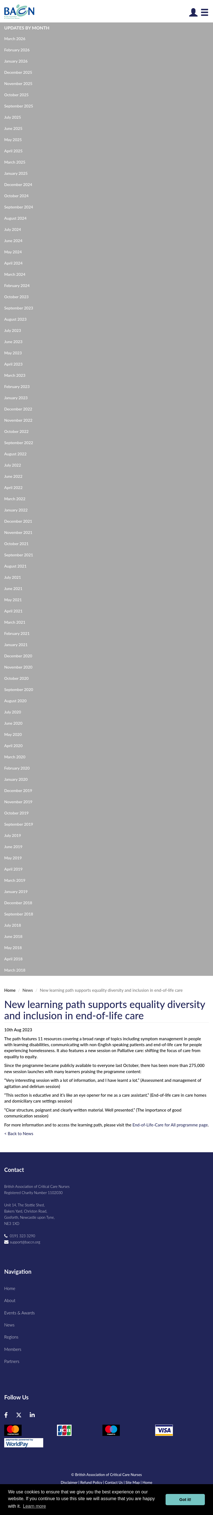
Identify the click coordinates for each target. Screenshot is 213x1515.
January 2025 (16, 173)
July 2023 (12, 330)
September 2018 (18, 914)
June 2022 (13, 476)
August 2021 (15, 566)
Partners (11, 1361)
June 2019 (13, 846)
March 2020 (14, 756)
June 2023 (13, 341)
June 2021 (13, 588)
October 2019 (16, 813)
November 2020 (18, 667)
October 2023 (16, 296)
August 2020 (15, 700)
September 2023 (18, 308)
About (9, 1300)
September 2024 (18, 207)
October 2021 (16, 543)
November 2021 (18, 532)
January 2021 (16, 644)
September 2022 (18, 442)
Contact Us (114, 1482)
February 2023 (17, 386)
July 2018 (12, 925)
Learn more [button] (34, 1506)
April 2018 (13, 958)
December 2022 (18, 409)
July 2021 (12, 577)
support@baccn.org (25, 1242)
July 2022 (12, 465)
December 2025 (18, 72)
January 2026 (16, 61)
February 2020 (17, 768)
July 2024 (12, 229)
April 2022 (13, 487)
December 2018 (18, 902)
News (27, 990)
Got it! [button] (185, 1499)
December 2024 (18, 184)
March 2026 (14, 38)
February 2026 (17, 49)
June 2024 (13, 240)
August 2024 (15, 218)
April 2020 (13, 745)
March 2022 (14, 498)
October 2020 (16, 678)
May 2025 (13, 139)
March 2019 (14, 880)
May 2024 (13, 251)
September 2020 (18, 689)
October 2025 (16, 94)
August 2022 (15, 453)
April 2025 (13, 150)
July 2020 (12, 712)
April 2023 (13, 364)
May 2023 (13, 352)
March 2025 (14, 162)
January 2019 (16, 891)
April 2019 (13, 869)
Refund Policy (91, 1482)
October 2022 (16, 431)
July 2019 (12, 835)
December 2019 (18, 790)
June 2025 (13, 128)
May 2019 (13, 857)
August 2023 (15, 319)
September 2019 (18, 824)
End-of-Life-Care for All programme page (170, 1124)
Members (12, 1349)
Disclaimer (69, 1482)
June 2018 (13, 936)
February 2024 (17, 285)
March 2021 (14, 622)
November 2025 (18, 83)
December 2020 (18, 655)
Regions (11, 1336)
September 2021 (18, 554)
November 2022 (18, 420)
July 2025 (12, 117)
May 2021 (13, 599)
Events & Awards (19, 1312)
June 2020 (13, 723)
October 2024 (16, 195)
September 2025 (18, 106)
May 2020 (13, 734)
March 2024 (14, 274)
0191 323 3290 (22, 1236)
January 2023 (16, 397)
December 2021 (18, 521)
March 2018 (14, 970)
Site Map (132, 1482)
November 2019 (18, 801)
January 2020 (16, 779)
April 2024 (13, 263)
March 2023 (14, 375)
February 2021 (17, 633)
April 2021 (13, 611)
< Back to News (18, 1133)
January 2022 (16, 510)
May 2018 (13, 947)
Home (10, 990)
